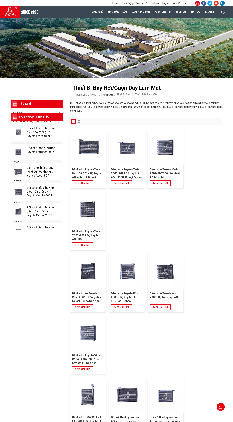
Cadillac (18, 221)
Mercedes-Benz (23, 150)
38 (178, 321)
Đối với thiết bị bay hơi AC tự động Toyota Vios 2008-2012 (165, 297)
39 (185, 321)
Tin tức (195, 12)
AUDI (17, 161)
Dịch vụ (181, 12)
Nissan (18, 144)
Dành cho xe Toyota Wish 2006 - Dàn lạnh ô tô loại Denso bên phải (86, 235)
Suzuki (17, 179)
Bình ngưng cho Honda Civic (136, 358)
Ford (16, 191)
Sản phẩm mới (141, 12)
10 (165, 321)
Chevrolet (19, 173)
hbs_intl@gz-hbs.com (132, 3)
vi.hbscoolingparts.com (164, 3)
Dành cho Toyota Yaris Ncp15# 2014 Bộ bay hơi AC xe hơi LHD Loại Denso (87, 173)
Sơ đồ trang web (68, 416)
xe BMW (18, 155)
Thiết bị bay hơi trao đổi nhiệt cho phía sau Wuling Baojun (142, 375)
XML (83, 416)
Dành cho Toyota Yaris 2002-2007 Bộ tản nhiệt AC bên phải (165, 173)
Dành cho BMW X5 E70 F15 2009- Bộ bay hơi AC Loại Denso (88, 297)
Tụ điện (17, 113)
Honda (17, 138)
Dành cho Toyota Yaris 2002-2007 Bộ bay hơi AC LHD (203, 173)
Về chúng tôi (162, 12)
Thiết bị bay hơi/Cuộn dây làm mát (31, 123)
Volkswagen (21, 167)
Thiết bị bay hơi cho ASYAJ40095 (139, 382)
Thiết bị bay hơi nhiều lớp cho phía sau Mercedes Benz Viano (142, 365)
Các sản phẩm (117, 12)
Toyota (17, 132)
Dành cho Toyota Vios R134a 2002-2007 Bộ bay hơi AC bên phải (202, 235)
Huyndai (18, 185)
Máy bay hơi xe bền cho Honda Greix (141, 387)
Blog (52, 416)
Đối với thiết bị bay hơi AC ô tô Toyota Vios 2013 (125, 297)
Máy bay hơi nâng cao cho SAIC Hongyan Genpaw (143, 395)
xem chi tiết (82, 183)
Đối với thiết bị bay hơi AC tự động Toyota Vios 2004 (204, 297)
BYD (16, 215)
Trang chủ (96, 12)
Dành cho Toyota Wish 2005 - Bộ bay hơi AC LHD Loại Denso (125, 235)
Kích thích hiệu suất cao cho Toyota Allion (144, 402)
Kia (15, 197)
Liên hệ (209, 12)
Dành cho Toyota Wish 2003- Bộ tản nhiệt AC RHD (164, 235)
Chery (17, 227)
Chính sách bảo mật (99, 416)
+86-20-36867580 (36, 358)
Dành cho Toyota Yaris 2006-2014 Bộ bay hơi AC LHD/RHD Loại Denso (126, 173)
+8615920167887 (36, 370)
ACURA (18, 203)
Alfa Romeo (20, 209)
